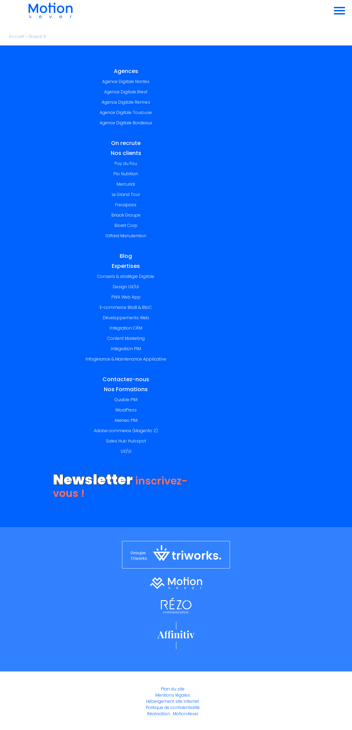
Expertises (126, 266)
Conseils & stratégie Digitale (125, 276)
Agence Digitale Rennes (126, 102)
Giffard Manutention (126, 236)
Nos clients (126, 153)
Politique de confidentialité (173, 707)
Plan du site (173, 689)
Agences (126, 71)
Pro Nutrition (125, 174)
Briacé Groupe (126, 215)
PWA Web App (126, 297)
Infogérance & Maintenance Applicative (126, 359)
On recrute (126, 143)
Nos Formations (126, 389)
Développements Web (126, 318)
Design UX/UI (126, 287)
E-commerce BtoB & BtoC (126, 307)
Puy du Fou (125, 163)
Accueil (16, 36)
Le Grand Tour (126, 194)
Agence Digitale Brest (125, 92)
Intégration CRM (126, 328)
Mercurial (126, 184)
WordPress (126, 410)
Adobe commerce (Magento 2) (126, 431)
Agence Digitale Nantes (126, 81)
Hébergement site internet (172, 701)
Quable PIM (126, 400)
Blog (126, 256)
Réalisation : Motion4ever (172, 714)
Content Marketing (126, 338)
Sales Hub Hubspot (126, 441)
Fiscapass (125, 205)
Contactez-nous (125, 379)
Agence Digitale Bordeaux (126, 123)
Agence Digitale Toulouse (126, 112)
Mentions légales (172, 695)
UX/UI (126, 451)
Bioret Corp (126, 225)
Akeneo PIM (126, 420)
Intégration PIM (126, 349)
